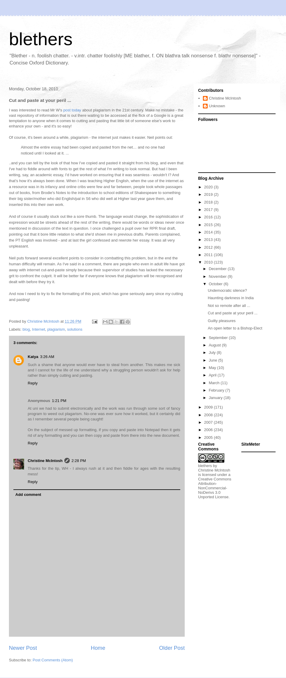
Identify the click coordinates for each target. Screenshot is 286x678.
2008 (209, 415)
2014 (209, 232)
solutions (74, 329)
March (215, 383)
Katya (33, 356)
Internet (38, 329)
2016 (209, 217)
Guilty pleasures (221, 320)
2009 (209, 407)
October (216, 284)
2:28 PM (79, 460)
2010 (209, 262)
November (218, 276)
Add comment (28, 494)
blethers (40, 39)
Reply (33, 383)
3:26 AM (47, 356)
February (217, 390)
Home (98, 648)
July (213, 352)
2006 (209, 430)
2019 (209, 194)
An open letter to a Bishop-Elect (235, 328)
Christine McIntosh (45, 460)
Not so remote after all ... (229, 305)
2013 (209, 239)
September (219, 337)
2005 (209, 437)
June (213, 360)
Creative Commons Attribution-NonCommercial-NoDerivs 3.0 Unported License (214, 488)
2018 (209, 202)
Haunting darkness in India (231, 298)
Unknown (217, 106)
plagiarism (56, 329)
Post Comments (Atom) (53, 660)
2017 (209, 209)
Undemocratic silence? (227, 290)
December (218, 269)
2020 (209, 187)
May (213, 367)
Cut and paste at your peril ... (232, 313)
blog (26, 329)
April (213, 375)
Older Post (172, 648)
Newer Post (23, 648)
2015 (209, 225)
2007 (209, 422)
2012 (209, 247)
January (216, 397)
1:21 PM (59, 400)
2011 (209, 255)
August (215, 345)
